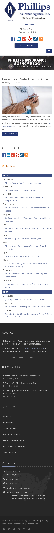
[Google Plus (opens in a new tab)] (24, 38)
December (8, 179)
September (8, 204)
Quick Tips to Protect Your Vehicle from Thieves (25, 299)
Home (4, 357)
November (8, 186)
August (6, 214)
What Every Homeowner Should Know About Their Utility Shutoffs (27, 393)
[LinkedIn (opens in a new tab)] (19, 38)
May (5, 242)
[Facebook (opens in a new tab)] (13, 38)
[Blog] (41, 38)
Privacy (45, 520)
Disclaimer (7, 523)
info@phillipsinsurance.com (18, 488)
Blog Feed (8, 165)
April (5, 252)
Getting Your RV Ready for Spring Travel (22, 256)
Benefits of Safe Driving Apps (25, 79)
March (6, 260)
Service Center (27, 428)
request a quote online (34, 348)
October (7, 193)
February (7, 270)
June (5, 235)
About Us (27, 416)
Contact (20, 357)
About (12, 357)
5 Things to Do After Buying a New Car (21, 190)
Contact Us (27, 422)
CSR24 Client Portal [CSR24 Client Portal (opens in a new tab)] (26, 45)
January (7, 280)
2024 (5, 291)
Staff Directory (27, 452)
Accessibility (19, 523)
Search (36, 520)
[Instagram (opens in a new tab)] (35, 38)
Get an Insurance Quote (27, 440)
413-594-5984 (11, 479)
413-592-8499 (11, 483)
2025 (5, 175)
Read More (10, 133)
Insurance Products (27, 434)
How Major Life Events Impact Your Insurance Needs (27, 306)
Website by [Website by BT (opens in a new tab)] (33, 523)
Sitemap (29, 357)
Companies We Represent (27, 446)
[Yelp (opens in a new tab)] (30, 38)
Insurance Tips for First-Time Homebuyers (23, 238)
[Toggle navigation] (49, 51)
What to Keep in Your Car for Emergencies (23, 183)
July (5, 224)
